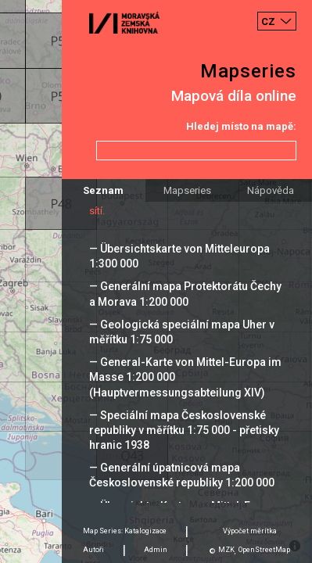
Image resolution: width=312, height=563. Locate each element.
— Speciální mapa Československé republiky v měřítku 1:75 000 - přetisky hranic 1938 (184, 430)
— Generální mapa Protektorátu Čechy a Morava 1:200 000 (185, 293)
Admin (155, 550)
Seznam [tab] (103, 190)
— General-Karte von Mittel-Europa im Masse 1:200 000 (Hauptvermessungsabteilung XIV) (185, 377)
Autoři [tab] (93, 550)
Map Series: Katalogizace (125, 531)
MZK (226, 550)
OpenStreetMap (264, 550)
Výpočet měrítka (250, 531)
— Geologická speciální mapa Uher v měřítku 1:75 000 (181, 332)
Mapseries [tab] (187, 190)
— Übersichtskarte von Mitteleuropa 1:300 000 (179, 256)
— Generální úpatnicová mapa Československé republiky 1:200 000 (181, 475)
